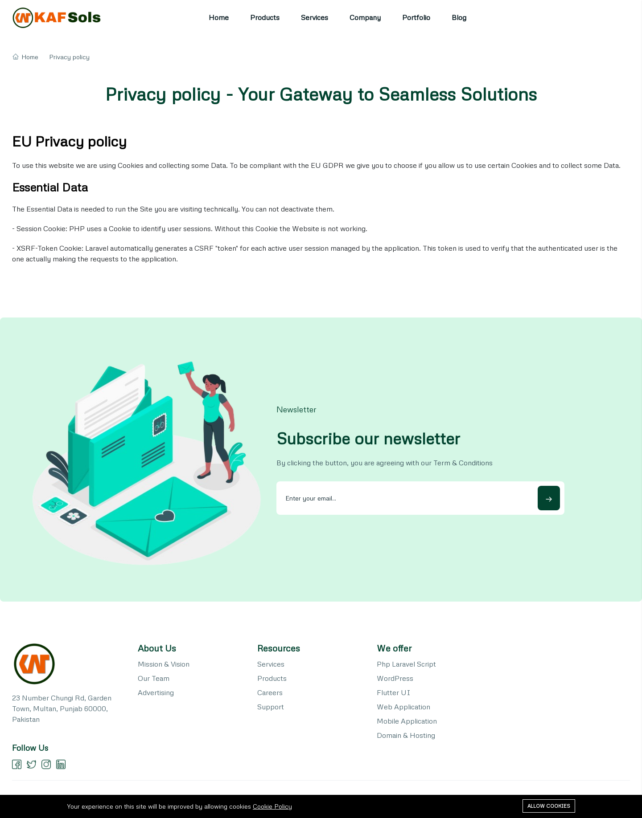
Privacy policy (69, 57)
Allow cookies (548, 806)
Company (365, 17)
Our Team (153, 678)
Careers (270, 692)
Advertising (156, 692)
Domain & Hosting (406, 735)
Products (265, 17)
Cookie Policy (272, 806)
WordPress (395, 678)
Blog (459, 17)
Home (219, 17)
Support (270, 706)
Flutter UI (394, 692)
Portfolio (416, 17)
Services (314, 17)
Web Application (403, 706)
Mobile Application (407, 720)
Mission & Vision (163, 663)
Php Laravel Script (406, 663)
